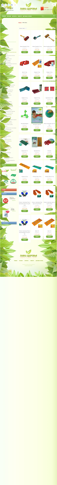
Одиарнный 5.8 (25, 150)
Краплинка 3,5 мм (49, 97)
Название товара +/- (22, 28)
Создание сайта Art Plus (28, 265)
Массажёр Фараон (24, 123)
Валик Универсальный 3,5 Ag (49, 46)
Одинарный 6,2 (37, 150)
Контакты (14, 16)
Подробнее (14, 200)
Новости (20, 16)
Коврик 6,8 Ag (37, 97)
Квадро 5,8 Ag (49, 72)
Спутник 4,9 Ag (25, 176)
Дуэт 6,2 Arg (24, 72)
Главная (4, 16)
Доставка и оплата (27, 16)
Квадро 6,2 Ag (24, 97)
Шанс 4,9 (37, 231)
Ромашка (49, 150)
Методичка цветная (37, 124)
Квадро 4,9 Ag (37, 72)
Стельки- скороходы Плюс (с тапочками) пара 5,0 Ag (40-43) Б (24, 204)
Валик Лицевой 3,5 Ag (37, 46)
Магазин (9, 16)
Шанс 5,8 (49, 231)
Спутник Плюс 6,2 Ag (49, 176)
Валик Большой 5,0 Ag (24, 46)
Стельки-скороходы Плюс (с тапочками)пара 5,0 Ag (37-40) (24, 232)
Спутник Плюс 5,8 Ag (37, 176)
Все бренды (13, 165)
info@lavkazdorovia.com (7, 10)
